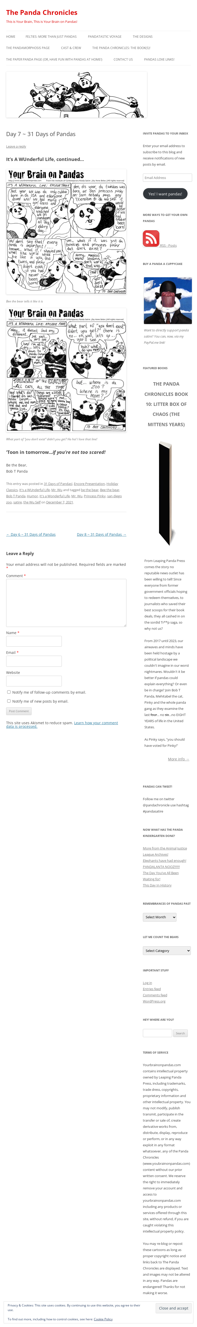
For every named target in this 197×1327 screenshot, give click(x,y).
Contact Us (123, 59)
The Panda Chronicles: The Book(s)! (121, 48)
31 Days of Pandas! (58, 483)
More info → (178, 759)
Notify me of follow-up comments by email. (49, 692)
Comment (16, 575)
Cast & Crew (71, 48)
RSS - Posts (160, 245)
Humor (32, 496)
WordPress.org (154, 1001)
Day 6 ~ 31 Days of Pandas (31, 534)
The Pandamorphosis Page (28, 48)
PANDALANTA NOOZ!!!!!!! (161, 866)
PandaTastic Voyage (105, 36)
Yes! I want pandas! (165, 193)
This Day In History (157, 885)
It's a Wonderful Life (55, 496)
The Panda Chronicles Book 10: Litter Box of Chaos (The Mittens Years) (166, 404)
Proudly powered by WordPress (28, 1324)
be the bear (89, 490)
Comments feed (155, 995)
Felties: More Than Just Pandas (51, 36)
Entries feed (152, 989)
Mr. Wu (56, 490)
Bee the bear (109, 490)
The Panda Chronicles (41, 12)
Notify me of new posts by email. (40, 701)
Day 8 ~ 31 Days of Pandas (101, 534)
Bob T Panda (15, 496)
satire (17, 502)
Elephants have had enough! (164, 860)
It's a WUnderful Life (34, 490)
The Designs (143, 36)
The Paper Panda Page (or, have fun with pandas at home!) (54, 59)
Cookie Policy (103, 1319)
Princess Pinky (95, 496)
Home (10, 36)
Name (12, 632)
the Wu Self (32, 502)
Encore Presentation (89, 483)
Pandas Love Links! (159, 59)
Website (13, 672)
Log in (147, 982)
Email (12, 652)
